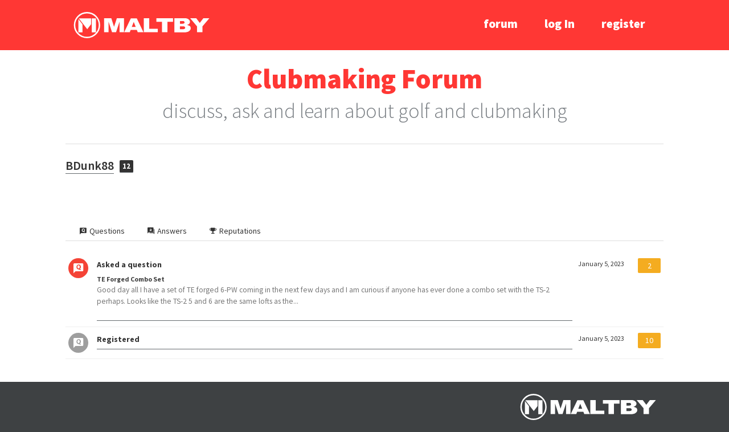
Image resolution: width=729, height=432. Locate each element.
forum (501, 23)
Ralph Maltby (141, 25)
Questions (102, 231)
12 (126, 166)
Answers (167, 231)
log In (559, 23)
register (623, 23)
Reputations (235, 231)
